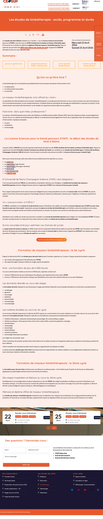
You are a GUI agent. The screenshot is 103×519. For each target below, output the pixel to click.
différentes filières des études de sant (33, 51)
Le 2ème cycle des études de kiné (89, 69)
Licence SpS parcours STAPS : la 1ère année (39, 69)
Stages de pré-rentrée (12, 496)
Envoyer (26, 468)
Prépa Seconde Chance (12, 500)
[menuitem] (43, 6)
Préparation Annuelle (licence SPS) (16, 488)
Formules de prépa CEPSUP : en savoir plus (51, 243)
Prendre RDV (85, 9)
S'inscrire (47, 421)
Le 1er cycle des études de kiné (64, 69)
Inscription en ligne (81, 484)
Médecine (43, 480)
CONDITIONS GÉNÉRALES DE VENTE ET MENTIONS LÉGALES (15, 516)
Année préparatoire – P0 (12, 492)
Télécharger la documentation (85, 488)
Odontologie (44, 492)
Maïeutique (43, 496)
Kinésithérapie (44, 488)
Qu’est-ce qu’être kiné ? (13, 69)
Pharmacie (43, 484)
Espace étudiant (80, 480)
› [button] (54, 431)
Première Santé (10, 480)
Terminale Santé (10, 484)
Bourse (97, 9)
